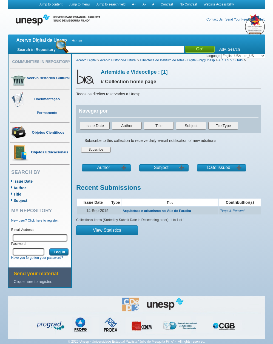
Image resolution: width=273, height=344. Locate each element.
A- (144, 4)
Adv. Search (229, 49)
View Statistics (107, 230)
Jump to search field (111, 4)
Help (261, 19)
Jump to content (50, 4)
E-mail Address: (22, 230)
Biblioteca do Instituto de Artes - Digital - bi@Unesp (177, 60)
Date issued (219, 167)
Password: (19, 244)
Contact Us (214, 19)
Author (19, 188)
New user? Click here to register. (35, 220)
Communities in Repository (41, 61)
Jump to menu (79, 4)
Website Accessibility (218, 4)
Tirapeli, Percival (232, 211)
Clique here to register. (33, 281)
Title (17, 194)
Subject (20, 200)
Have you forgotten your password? (37, 258)
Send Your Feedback (240, 19)
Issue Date (23, 181)
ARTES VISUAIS (230, 60)
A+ (134, 4)
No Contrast (188, 4)
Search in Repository (36, 49)
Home (77, 40)
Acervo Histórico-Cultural (118, 60)
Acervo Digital (86, 60)
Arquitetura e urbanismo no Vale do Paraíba (157, 211)
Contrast (167, 4)
